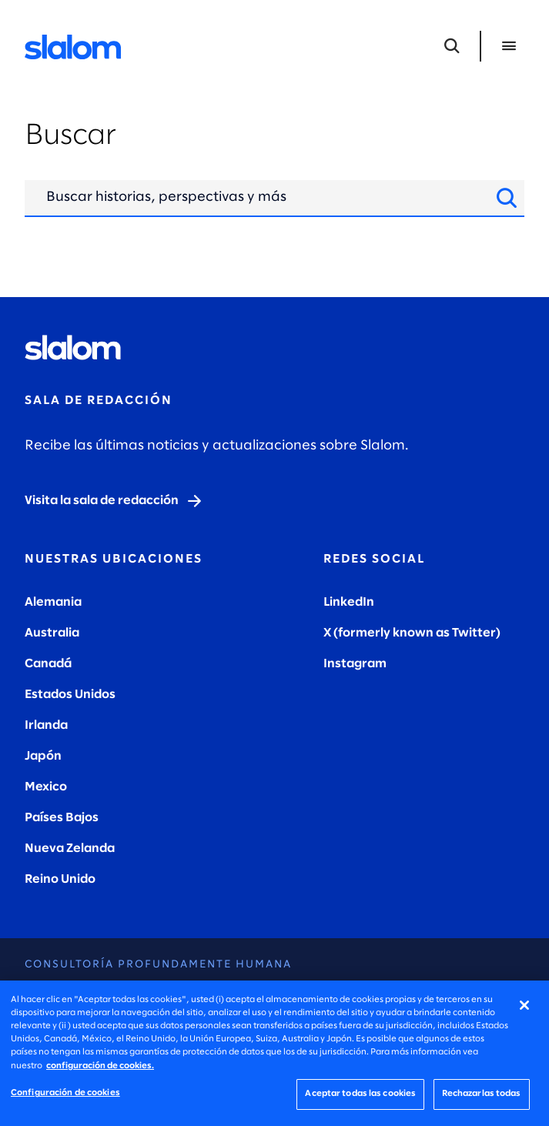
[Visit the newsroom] (114, 501)
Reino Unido (60, 879)
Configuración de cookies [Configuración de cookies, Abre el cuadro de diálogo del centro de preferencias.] (65, 1093)
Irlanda (46, 725)
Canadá (48, 664)
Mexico (46, 787)
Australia (52, 633)
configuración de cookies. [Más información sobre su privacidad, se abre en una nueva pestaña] (100, 1066)
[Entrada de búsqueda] (263, 197)
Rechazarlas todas (481, 1094)
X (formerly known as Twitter (409, 633)
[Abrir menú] (509, 46)
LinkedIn (348, 602)
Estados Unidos (70, 694)
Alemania (53, 602)
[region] (274, 1053)
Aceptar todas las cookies (360, 1094)
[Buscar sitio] (506, 198)
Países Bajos (62, 818)
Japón (43, 756)
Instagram (355, 664)
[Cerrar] (524, 1005)
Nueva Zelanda (70, 848)
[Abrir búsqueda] (452, 46)
